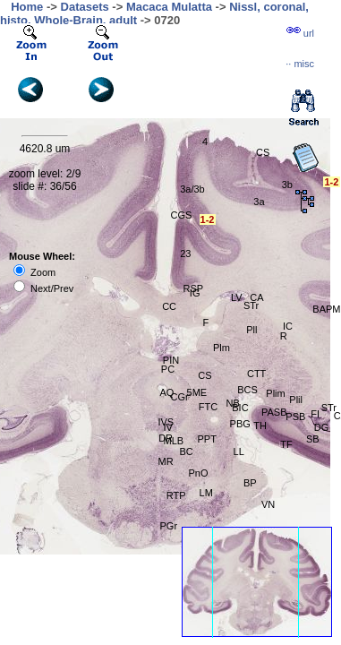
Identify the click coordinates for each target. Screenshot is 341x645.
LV (237, 297)
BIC (240, 407)
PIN (171, 360)
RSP (193, 288)
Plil (296, 399)
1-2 (331, 181)
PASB (274, 412)
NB (233, 403)
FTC (208, 406)
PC (168, 369)
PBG (240, 423)
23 (185, 253)
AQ (166, 392)
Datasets (85, 6)
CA (256, 297)
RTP (176, 495)
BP (250, 482)
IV (167, 427)
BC (186, 451)
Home (27, 6)
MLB (173, 440)
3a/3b (192, 189)
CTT (256, 373)
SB (313, 439)
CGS (181, 215)
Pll (251, 329)
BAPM (326, 309)
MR (165, 461)
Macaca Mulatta (169, 6)
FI (315, 413)
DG (321, 427)
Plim (275, 393)
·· (300, 63)
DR (165, 438)
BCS (247, 389)
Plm (221, 347)
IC (288, 326)
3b (287, 184)
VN (268, 504)
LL (239, 451)
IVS (166, 422)
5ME (197, 392)
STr (251, 305)
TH (260, 425)
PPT (207, 439)
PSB (295, 416)
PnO (199, 473)
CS (204, 375)
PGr (168, 525)
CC (169, 306)
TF (286, 444)
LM (206, 492)
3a (258, 201)
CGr (180, 396)
